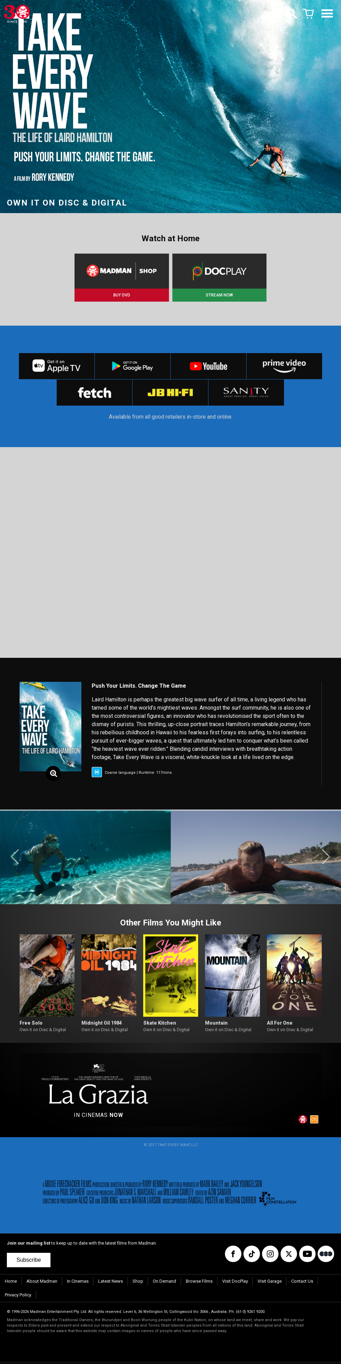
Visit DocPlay (235, 1283)
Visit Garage (270, 1283)
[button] (15, 859)
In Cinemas (78, 1283)
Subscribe (28, 1263)
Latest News (110, 1283)
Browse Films (199, 1283)
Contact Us (302, 1283)
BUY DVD (121, 295)
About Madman (41, 1283)
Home (11, 1283)
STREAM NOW (219, 295)
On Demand (164, 1283)
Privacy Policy (18, 1297)
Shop (138, 1283)
